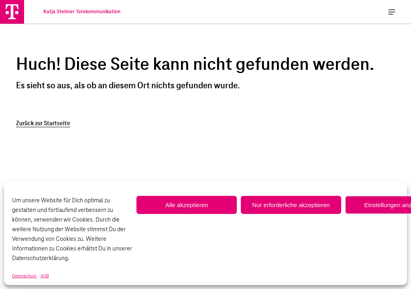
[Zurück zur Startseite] (205, 123)
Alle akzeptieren (186, 204)
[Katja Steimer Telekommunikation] (12, 11)
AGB (45, 276)
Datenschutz (24, 276)
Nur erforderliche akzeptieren (291, 204)
